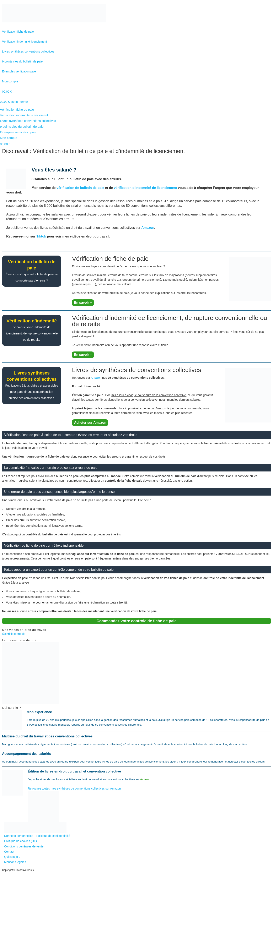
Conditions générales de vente (23, 846)
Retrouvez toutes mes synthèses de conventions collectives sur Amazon (74, 788)
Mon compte (8, 138)
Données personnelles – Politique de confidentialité (37, 835)
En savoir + (83, 302)
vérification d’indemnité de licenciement (145, 188)
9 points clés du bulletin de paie (21, 126)
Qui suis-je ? (12, 856)
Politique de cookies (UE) (20, 841)
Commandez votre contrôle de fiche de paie (136, 621)
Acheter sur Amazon (90, 422)
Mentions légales (15, 862)
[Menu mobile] (19, 101)
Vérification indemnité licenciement (24, 115)
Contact (9, 851)
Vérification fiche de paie (17, 109)
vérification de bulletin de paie (80, 188)
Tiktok (41, 236)
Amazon (147, 227)
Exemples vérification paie (18, 132)
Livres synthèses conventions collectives (28, 120)
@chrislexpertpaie (13, 633)
